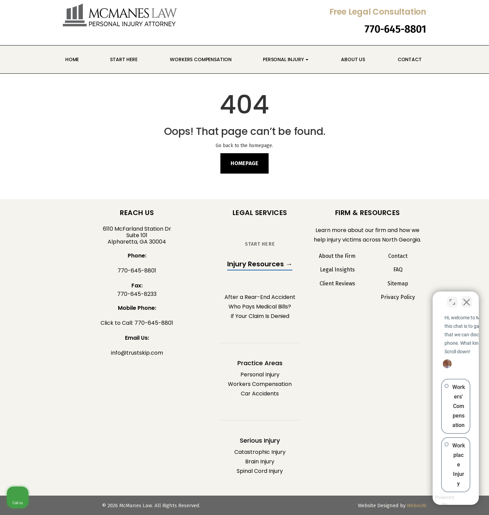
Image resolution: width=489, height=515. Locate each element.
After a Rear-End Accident (259, 297)
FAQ (397, 270)
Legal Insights (337, 270)
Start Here (123, 59)
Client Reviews (337, 284)
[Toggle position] (452, 297)
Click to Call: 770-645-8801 (137, 323)
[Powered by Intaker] (431, 501)
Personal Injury (285, 59)
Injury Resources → (259, 264)
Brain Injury (259, 461)
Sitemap (397, 284)
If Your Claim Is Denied (260, 316)
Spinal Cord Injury (260, 471)
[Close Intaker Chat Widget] (466, 297)
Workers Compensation (200, 59)
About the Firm (337, 256)
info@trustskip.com (137, 353)
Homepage (244, 163)
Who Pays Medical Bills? (260, 306)
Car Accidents (260, 393)
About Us (352, 59)
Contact (409, 59)
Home (72, 59)
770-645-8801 (395, 29)
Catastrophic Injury (260, 452)
